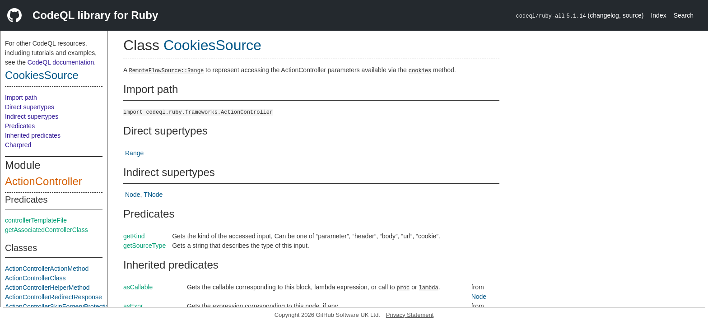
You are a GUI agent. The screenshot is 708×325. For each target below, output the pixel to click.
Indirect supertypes (31, 116)
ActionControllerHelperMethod (47, 287)
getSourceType (144, 245)
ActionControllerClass (35, 278)
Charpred (18, 145)
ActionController (43, 181)
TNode (153, 194)
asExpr (133, 306)
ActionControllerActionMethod (46, 268)
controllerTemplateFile (36, 220)
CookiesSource (42, 75)
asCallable (138, 287)
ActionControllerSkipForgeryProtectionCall (64, 306)
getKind (133, 236)
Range (134, 153)
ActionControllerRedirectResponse (53, 297)
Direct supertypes (29, 107)
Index (658, 15)
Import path (21, 97)
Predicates (20, 126)
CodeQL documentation (61, 62)
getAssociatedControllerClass (46, 229)
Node (132, 194)
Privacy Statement (410, 314)
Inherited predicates (33, 135)
